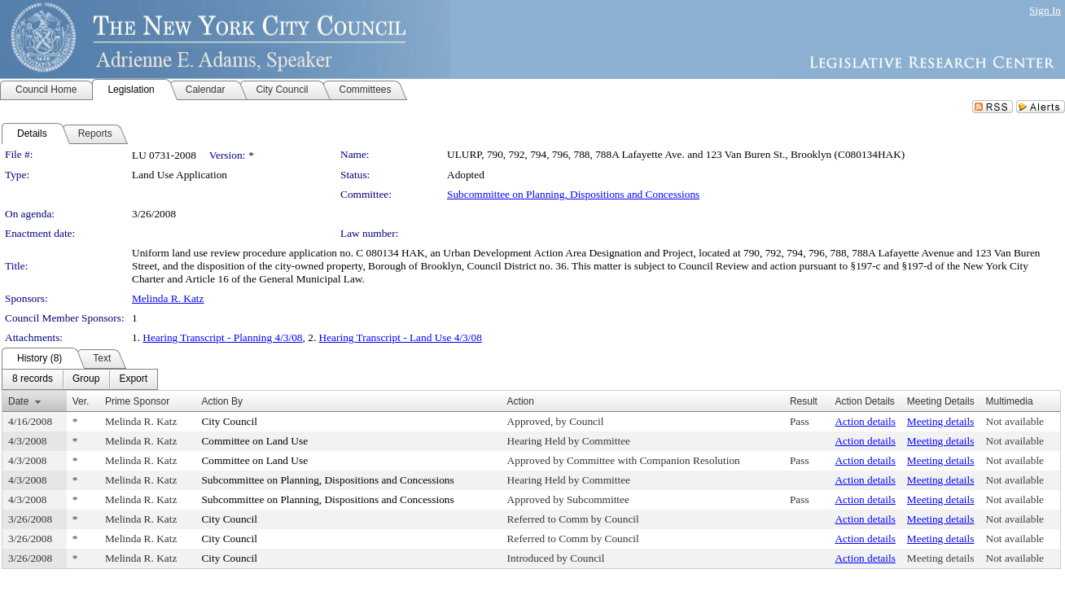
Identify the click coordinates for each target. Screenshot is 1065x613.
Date (18, 401)
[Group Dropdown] (86, 379)
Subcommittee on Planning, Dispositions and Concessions (573, 194)
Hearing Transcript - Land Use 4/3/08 (400, 337)
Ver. (81, 401)
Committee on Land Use (254, 441)
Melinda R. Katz (168, 298)
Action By (222, 401)
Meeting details (941, 421)
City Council (229, 421)
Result (803, 401)
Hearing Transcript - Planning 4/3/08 (222, 337)
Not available (1015, 421)
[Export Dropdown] (133, 379)
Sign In (1045, 10)
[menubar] (80, 379)
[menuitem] (32, 379)
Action (520, 401)
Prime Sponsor (137, 401)
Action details (865, 421)
